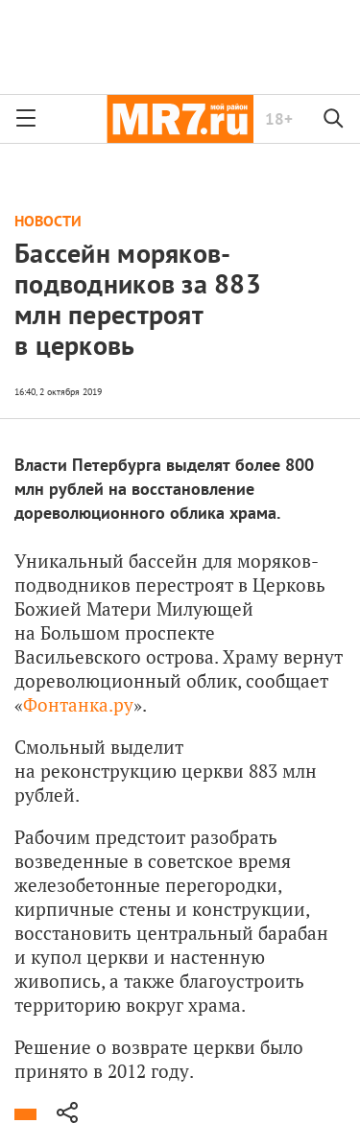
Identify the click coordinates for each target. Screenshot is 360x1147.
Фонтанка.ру (78, 704)
